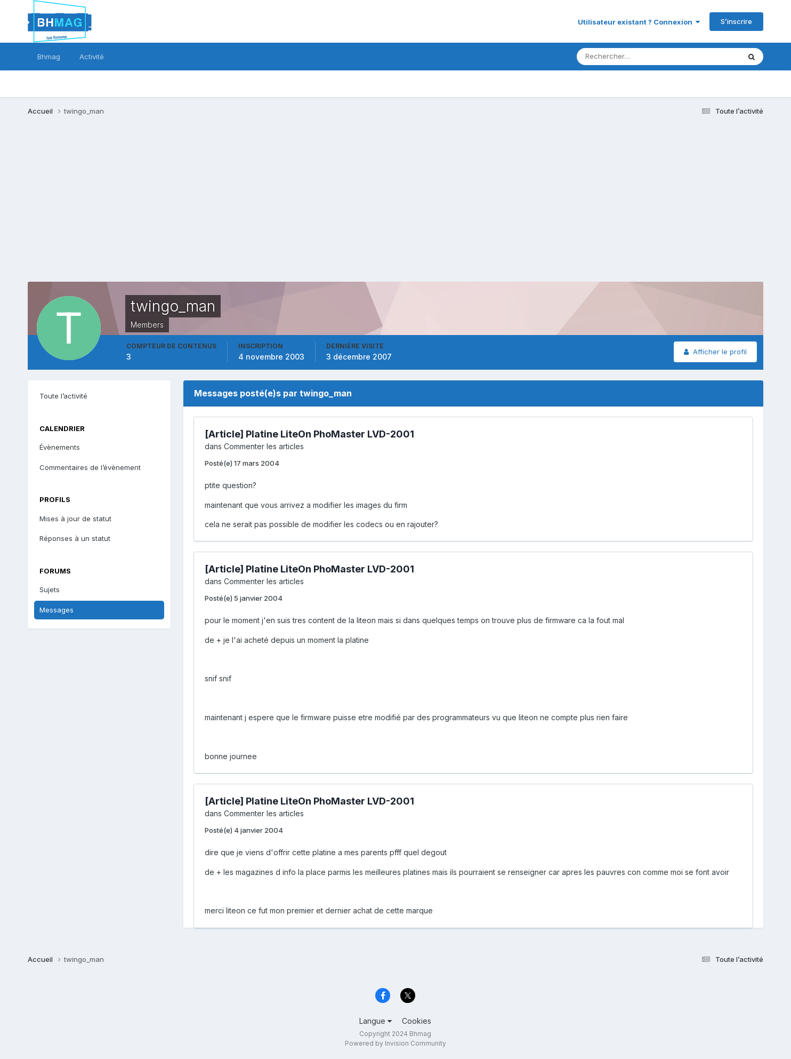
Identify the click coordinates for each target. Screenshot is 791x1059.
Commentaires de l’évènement (90, 467)
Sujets (49, 589)
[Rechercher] (614, 56)
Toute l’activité (63, 396)
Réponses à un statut (74, 538)
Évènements (59, 447)
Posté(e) (242, 463)
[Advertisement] (222, 207)
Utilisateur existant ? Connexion (639, 22)
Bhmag (48, 56)
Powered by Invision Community (395, 1043)
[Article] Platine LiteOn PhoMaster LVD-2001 (309, 434)
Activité (91, 56)
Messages (56, 610)
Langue (375, 1020)
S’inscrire (736, 21)
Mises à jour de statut (75, 518)
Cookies (416, 1020)
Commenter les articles (264, 446)
